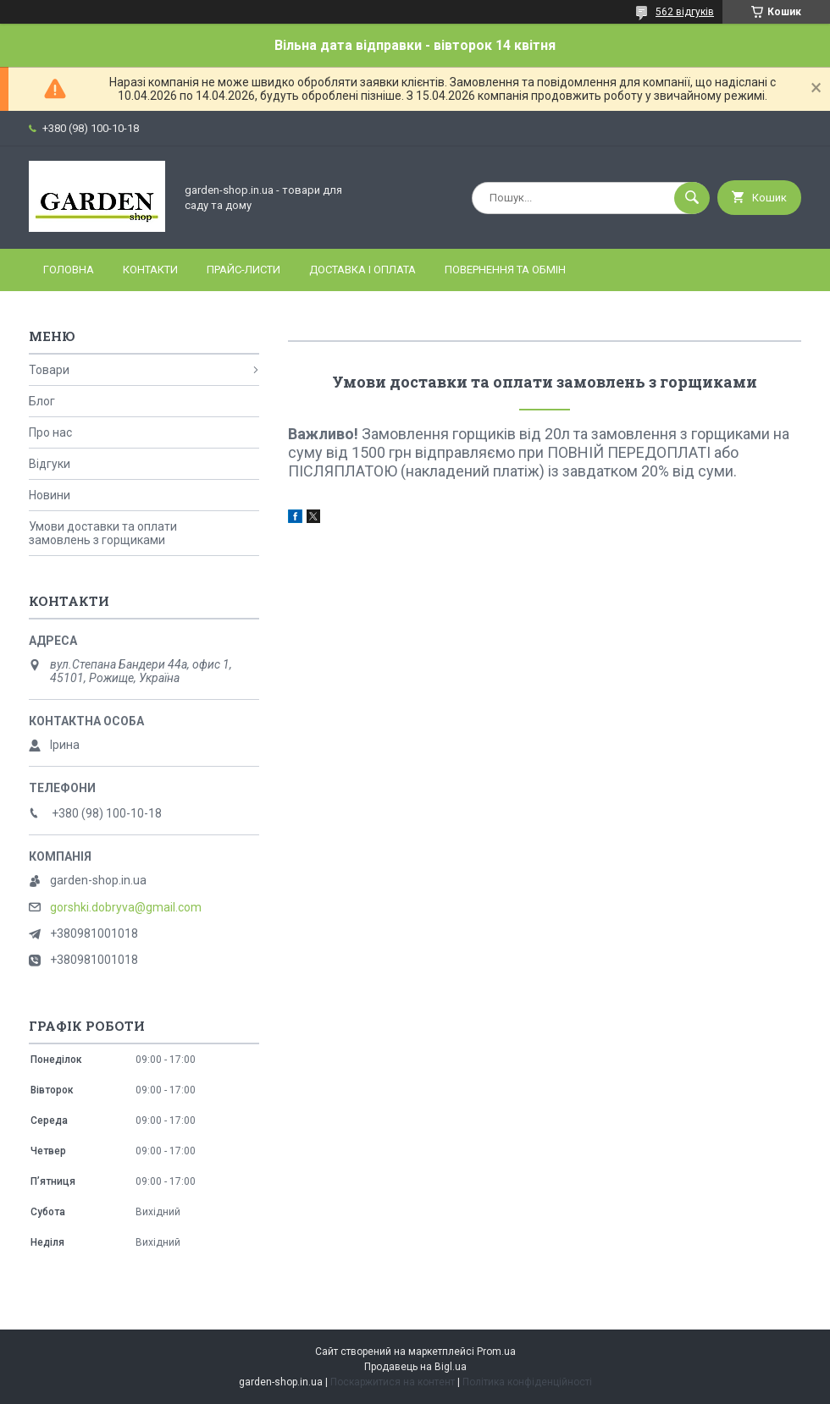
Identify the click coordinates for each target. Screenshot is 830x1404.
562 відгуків (685, 12)
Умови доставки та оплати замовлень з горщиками (103, 533)
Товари (49, 370)
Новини (49, 495)
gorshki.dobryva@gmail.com (126, 907)
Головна (68, 269)
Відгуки (49, 464)
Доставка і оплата (362, 269)
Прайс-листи (243, 269)
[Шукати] (692, 198)
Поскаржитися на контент (392, 1382)
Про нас (50, 432)
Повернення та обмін (505, 269)
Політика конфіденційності (527, 1382)
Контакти (150, 269)
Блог (42, 401)
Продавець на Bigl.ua (415, 1367)
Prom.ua (496, 1351)
